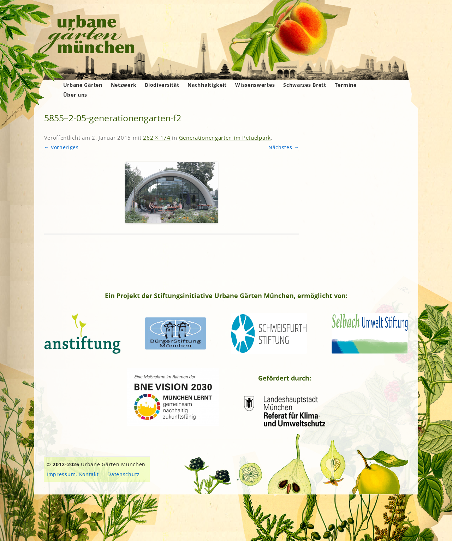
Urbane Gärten (82, 84)
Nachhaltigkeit (207, 84)
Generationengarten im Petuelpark (225, 137)
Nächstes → (283, 147)
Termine (346, 84)
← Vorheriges (61, 147)
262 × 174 (156, 137)
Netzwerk (124, 84)
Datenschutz (123, 474)
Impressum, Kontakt (73, 474)
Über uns (75, 94)
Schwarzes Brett (304, 84)
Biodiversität (162, 84)
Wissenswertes (255, 84)
